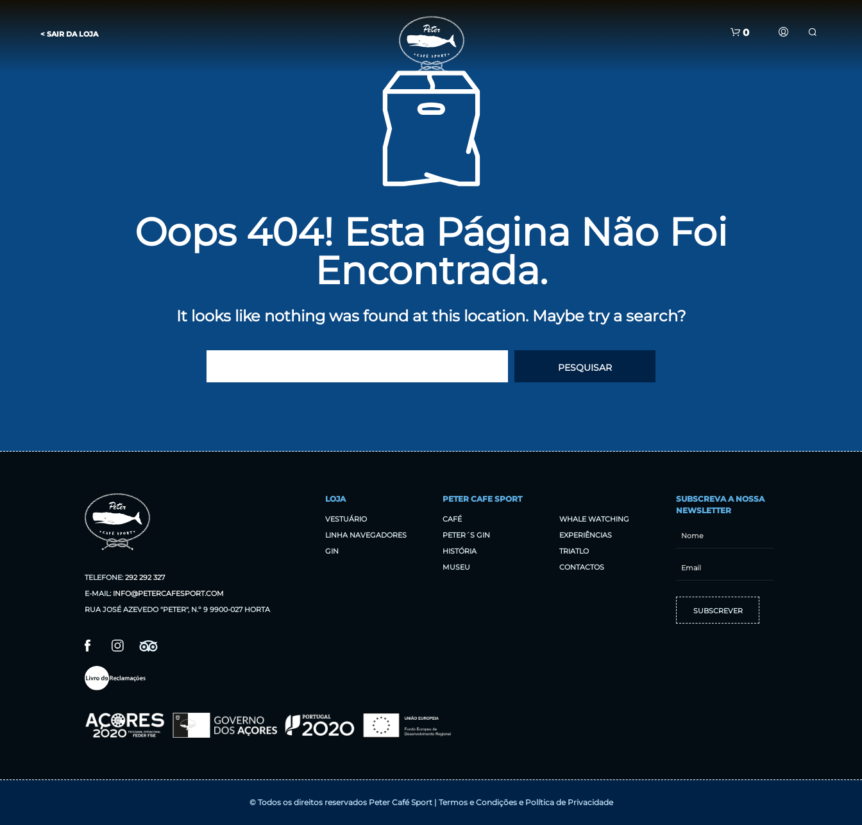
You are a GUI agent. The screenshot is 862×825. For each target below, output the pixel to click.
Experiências (585, 535)
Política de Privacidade (569, 802)
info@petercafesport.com (168, 593)
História (460, 551)
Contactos (581, 567)
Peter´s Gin (466, 535)
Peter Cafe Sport (482, 499)
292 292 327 (145, 577)
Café (452, 519)
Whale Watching (594, 519)
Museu (456, 567)
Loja (335, 499)
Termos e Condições (478, 802)
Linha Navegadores (366, 535)
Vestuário (346, 519)
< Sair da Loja (69, 34)
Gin (332, 551)
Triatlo (574, 551)
